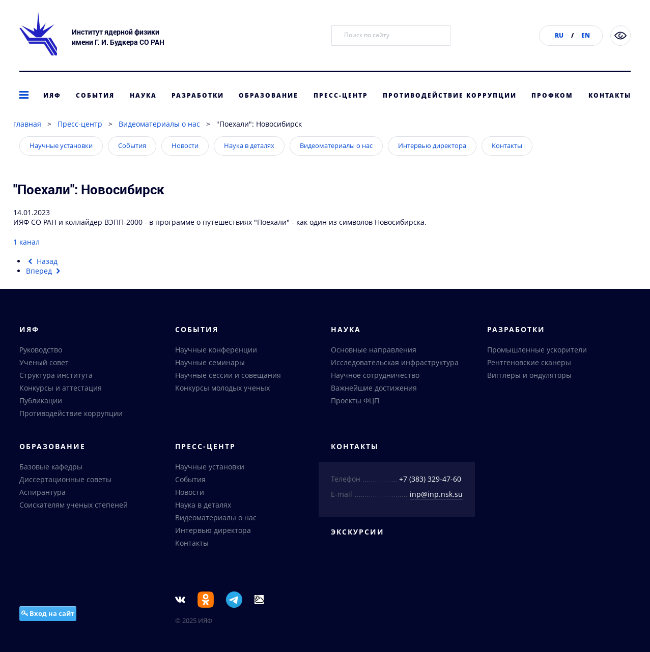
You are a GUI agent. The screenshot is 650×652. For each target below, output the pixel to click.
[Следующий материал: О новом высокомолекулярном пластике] (44, 271)
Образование (268, 95)
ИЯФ (52, 95)
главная (27, 124)
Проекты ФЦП (355, 400)
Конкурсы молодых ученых (222, 388)
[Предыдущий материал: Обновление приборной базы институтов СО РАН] (42, 261)
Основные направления (373, 349)
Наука (143, 95)
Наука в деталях (249, 145)
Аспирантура (42, 492)
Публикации (40, 400)
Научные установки (61, 145)
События (95, 95)
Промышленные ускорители (537, 349)
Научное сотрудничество (375, 375)
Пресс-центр (341, 95)
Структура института (56, 375)
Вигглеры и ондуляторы (529, 375)
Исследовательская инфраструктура (395, 362)
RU (559, 35)
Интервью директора (432, 145)
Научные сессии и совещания (228, 375)
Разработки (198, 95)
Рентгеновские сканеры (529, 362)
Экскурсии (357, 532)
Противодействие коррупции (450, 95)
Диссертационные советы (65, 479)
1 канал (26, 242)
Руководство (40, 349)
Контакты (609, 95)
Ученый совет (44, 362)
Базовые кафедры (50, 466)
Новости (185, 145)
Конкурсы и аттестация (60, 388)
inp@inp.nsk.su (436, 494)
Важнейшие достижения (374, 388)
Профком (552, 95)
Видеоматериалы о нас (159, 124)
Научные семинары (210, 362)
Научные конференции (216, 349)
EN (585, 35)
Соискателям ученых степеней (73, 505)
